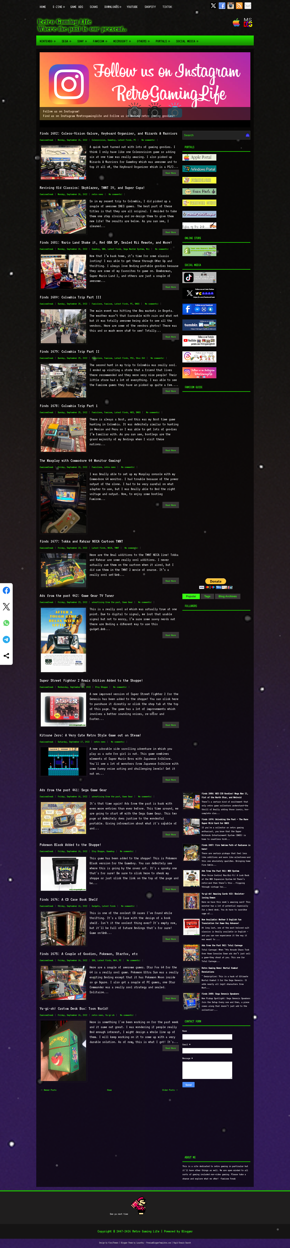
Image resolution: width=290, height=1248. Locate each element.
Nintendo (49, 39)
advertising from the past (106, 602)
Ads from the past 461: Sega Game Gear (73, 790)
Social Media (188, 39)
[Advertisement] (210, 483)
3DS (93, 960)
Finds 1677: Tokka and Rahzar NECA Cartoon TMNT (81, 541)
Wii (148, 249)
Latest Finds (124, 139)
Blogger (187, 1231)
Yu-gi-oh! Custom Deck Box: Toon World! (74, 1008)
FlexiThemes (113, 1242)
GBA (103, 249)
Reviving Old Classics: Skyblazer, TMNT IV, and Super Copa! (92, 187)
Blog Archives (228, 596)
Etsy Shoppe (101, 687)
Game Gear (127, 602)
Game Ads (76, 7)
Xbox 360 (140, 358)
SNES (137, 303)
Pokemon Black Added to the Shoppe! (70, 844)
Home (43, 7)
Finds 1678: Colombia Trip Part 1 (69, 405)
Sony (83, 39)
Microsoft (123, 39)
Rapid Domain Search (182, 1242)
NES (132, 412)
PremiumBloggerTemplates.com (158, 1242)
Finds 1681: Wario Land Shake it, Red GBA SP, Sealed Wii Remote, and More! (106, 242)
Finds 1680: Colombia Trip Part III (70, 297)
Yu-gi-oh (109, 1015)
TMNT (116, 547)
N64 (115, 960)
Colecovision (98, 139)
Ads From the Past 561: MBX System (220, 870)
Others (144, 39)
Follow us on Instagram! (61, 111)
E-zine (60, 4)
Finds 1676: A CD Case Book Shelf (69, 899)
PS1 (132, 358)
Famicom (101, 39)
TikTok (167, 7)
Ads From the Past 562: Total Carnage (222, 945)
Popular (191, 596)
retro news (97, 194)
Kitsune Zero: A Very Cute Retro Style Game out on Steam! (90, 735)
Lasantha (140, 1242)
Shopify (150, 7)
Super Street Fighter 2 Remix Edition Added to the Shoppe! (91, 680)
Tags (207, 596)
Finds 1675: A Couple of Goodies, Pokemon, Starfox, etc (89, 953)
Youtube (132, 7)
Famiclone (97, 303)
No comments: (148, 139)
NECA (110, 547)
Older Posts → (170, 1089)
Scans (94, 7)
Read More (171, 172)
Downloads (113, 4)
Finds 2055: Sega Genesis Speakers (220, 993)
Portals (164, 39)
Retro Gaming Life (145, 1231)
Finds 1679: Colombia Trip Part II (69, 351)
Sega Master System (133, 249)
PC (135, 139)
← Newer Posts (48, 1089)
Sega (68, 39)
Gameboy (112, 139)
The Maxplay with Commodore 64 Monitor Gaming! (80, 460)
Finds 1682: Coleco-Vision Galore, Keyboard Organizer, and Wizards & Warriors (108, 133)
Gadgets (96, 906)
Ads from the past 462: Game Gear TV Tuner (77, 595)
